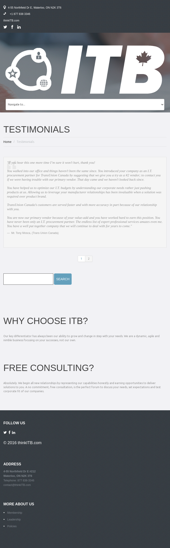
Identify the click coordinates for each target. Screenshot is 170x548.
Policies (12, 526)
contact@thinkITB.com (17, 485)
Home (7, 142)
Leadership (14, 519)
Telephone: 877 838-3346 (18, 480)
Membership (14, 512)
